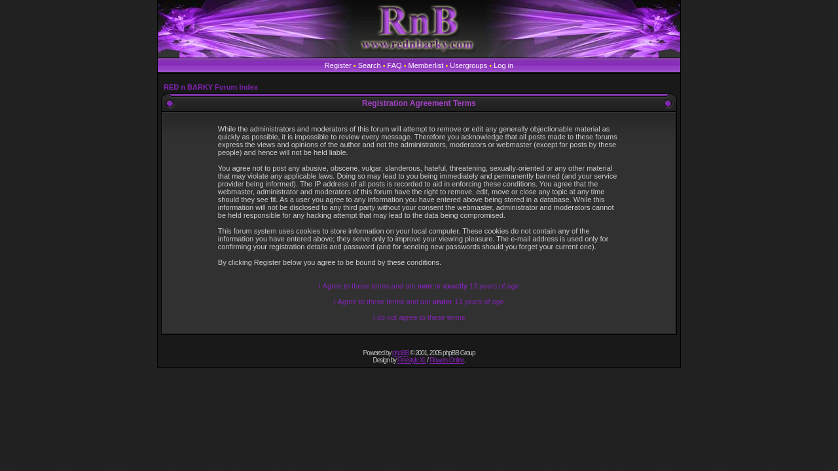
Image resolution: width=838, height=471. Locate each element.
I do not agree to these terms (419, 317)
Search (369, 65)
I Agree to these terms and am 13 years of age (419, 301)
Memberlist (426, 65)
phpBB (400, 353)
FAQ (395, 65)
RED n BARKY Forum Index (211, 87)
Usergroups (468, 65)
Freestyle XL (411, 360)
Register (338, 65)
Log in (503, 65)
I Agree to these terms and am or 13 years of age (419, 286)
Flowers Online (446, 360)
